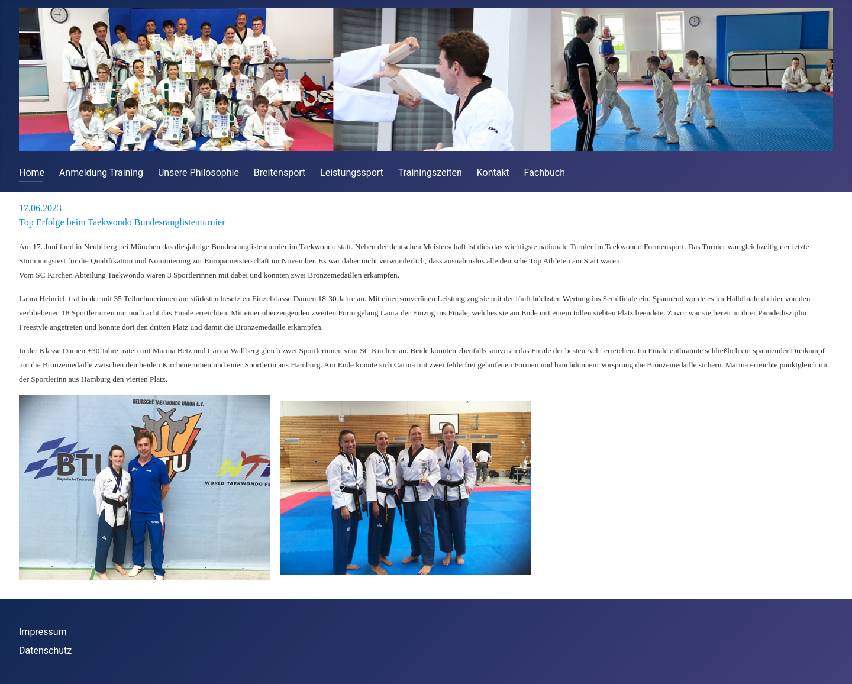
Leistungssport (351, 172)
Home (31, 172)
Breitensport (280, 172)
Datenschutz (45, 650)
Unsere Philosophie (198, 172)
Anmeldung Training (101, 172)
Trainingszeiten (430, 172)
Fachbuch (544, 172)
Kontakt (493, 172)
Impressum (43, 631)
